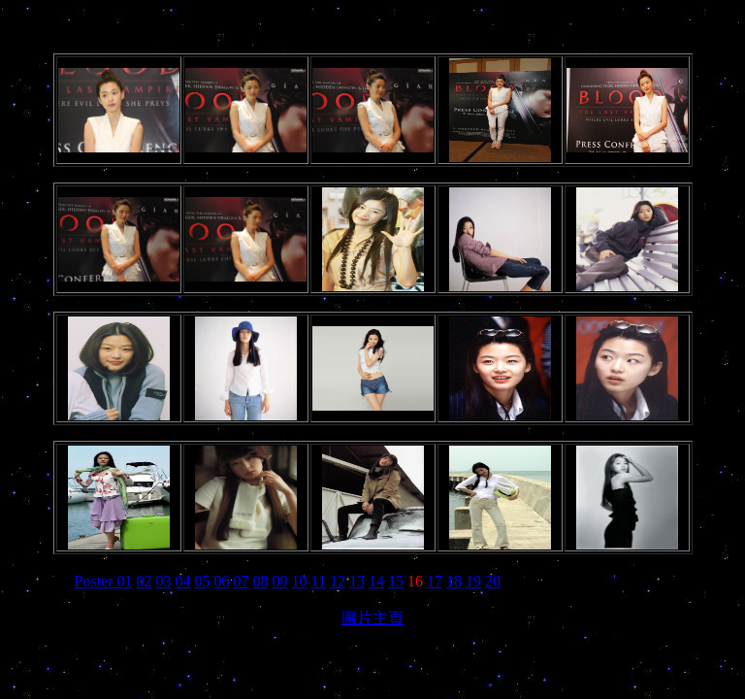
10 (300, 581)
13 (357, 581)
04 (183, 581)
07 (241, 581)
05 (203, 581)
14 (376, 581)
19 (473, 581)
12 (337, 581)
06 (222, 581)
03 (164, 581)
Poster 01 (104, 581)
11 (318, 581)
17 (434, 581)
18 (454, 581)
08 (261, 581)
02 (144, 581)
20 (493, 581)
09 (280, 581)
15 (396, 581)
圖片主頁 (372, 618)
